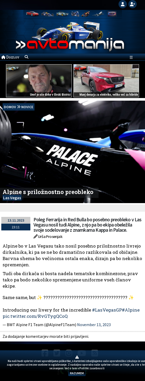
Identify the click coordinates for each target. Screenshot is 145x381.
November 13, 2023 (94, 324)
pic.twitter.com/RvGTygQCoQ (35, 316)
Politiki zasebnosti (92, 368)
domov (10, 107)
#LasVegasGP (107, 310)
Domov (10, 57)
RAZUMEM (77, 373)
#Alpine (131, 310)
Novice (27, 107)
